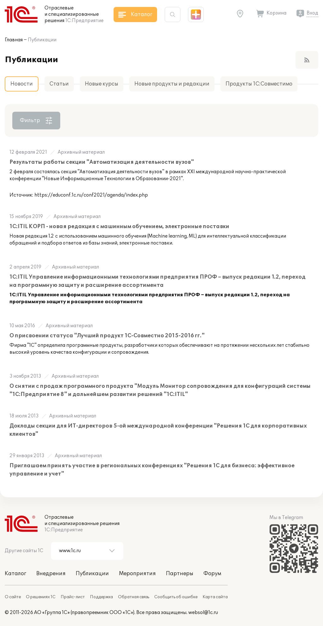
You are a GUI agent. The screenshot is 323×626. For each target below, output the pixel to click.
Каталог (15, 573)
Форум (212, 573)
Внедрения (51, 573)
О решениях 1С (41, 596)
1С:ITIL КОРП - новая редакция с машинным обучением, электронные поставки (119, 226)
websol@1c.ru (203, 612)
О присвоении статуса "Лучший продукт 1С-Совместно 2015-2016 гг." (107, 336)
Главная (14, 40)
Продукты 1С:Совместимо (259, 84)
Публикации (42, 40)
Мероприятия (137, 573)
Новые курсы (101, 84)
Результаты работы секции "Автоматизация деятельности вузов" (101, 162)
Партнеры (179, 573)
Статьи (59, 84)
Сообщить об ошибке (175, 596)
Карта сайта (215, 596)
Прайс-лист (73, 596)
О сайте (13, 596)
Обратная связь (133, 596)
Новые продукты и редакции (171, 84)
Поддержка (101, 596)
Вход (312, 13)
